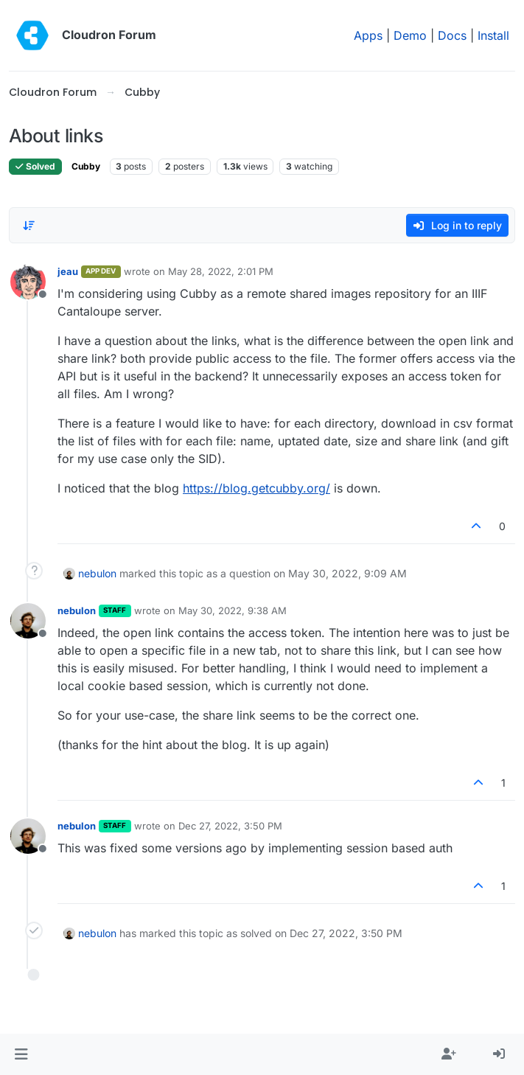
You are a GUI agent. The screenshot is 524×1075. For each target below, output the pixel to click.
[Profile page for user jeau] (28, 281)
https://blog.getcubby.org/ (256, 488)
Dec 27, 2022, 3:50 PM (230, 826)
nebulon (97, 573)
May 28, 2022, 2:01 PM (220, 271)
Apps (368, 35)
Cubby (85, 166)
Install (493, 35)
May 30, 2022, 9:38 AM (232, 610)
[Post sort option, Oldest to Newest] (28, 225)
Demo (410, 35)
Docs (452, 35)
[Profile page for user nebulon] (28, 621)
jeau (67, 271)
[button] (21, 1054)
